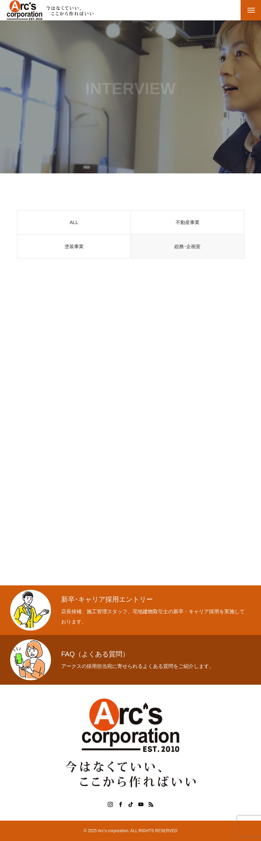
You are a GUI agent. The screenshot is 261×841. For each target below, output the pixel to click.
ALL (74, 223)
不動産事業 (187, 223)
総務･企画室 (187, 247)
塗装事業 (74, 247)
